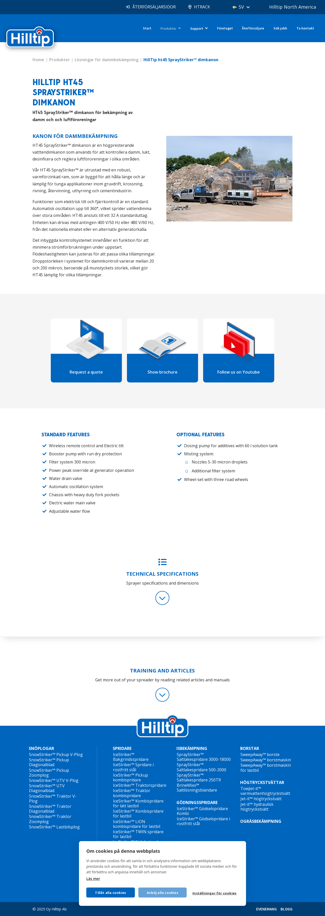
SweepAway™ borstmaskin (265, 760)
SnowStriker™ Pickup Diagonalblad (49, 762)
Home (38, 59)
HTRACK (202, 7)
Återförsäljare (253, 28)
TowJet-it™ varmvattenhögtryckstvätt (265, 791)
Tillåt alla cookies (110, 892)
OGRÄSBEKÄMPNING (260, 821)
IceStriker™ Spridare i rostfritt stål (133, 767)
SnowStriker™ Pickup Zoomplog (49, 772)
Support (196, 28)
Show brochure (162, 372)
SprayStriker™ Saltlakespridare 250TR (199, 777)
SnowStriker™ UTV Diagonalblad (47, 788)
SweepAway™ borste (260, 754)
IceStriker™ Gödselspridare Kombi (202, 811)
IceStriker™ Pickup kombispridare (130, 777)
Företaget (225, 28)
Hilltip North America (292, 7)
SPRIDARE (122, 748)
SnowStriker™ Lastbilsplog (54, 827)
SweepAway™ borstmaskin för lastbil (265, 767)
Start (147, 28)
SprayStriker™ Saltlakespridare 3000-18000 (204, 757)
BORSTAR (249, 748)
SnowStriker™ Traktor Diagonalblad (50, 808)
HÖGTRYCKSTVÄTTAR (262, 782)
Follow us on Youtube (238, 372)
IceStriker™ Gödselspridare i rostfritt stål (203, 821)
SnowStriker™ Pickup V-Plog (56, 754)
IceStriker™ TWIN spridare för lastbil (138, 834)
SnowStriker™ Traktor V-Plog (52, 798)
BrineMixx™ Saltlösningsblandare (197, 787)
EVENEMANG (266, 909)
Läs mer (93, 878)
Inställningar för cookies (214, 893)
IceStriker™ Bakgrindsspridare (131, 757)
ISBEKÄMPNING (191, 748)
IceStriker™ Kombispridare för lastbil (138, 813)
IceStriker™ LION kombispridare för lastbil (136, 824)
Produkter (168, 28)
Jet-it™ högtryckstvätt (261, 798)
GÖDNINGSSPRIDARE (197, 802)
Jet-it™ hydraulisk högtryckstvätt (256, 806)
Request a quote (86, 372)
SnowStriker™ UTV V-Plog (53, 780)
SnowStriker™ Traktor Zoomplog (50, 819)
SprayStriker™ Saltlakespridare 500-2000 (201, 767)
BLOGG (286, 909)
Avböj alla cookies (162, 892)
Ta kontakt (305, 28)
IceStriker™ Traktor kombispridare (131, 793)
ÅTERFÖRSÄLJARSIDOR (154, 7)
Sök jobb (280, 28)
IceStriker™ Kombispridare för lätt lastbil (138, 803)
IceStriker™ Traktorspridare (139, 785)
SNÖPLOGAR (41, 748)
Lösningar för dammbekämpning (106, 59)
